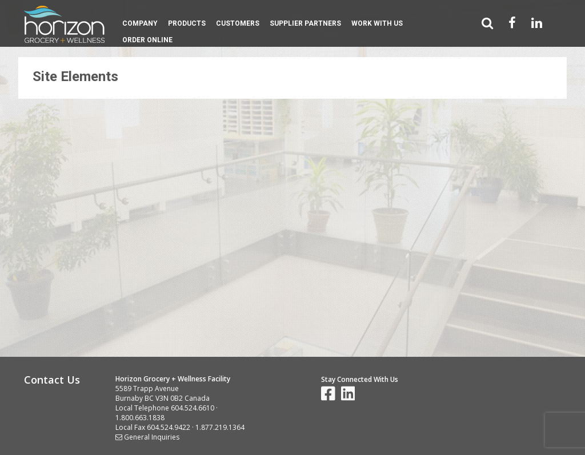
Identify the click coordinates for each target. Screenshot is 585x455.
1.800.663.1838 (140, 417)
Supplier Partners (305, 23)
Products (187, 23)
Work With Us (377, 23)
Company (140, 23)
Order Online (147, 40)
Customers (237, 23)
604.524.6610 (192, 408)
